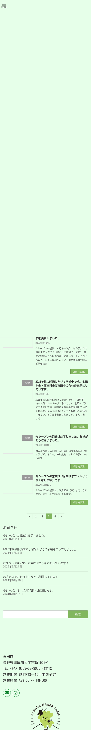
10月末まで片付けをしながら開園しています (30, 576)
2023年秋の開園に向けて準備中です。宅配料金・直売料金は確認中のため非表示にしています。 (61, 385)
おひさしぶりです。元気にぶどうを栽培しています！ (36, 563)
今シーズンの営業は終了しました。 (25, 535)
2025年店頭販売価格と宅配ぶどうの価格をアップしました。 (40, 549)
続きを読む (79, 371)
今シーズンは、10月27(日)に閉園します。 (29, 590)
